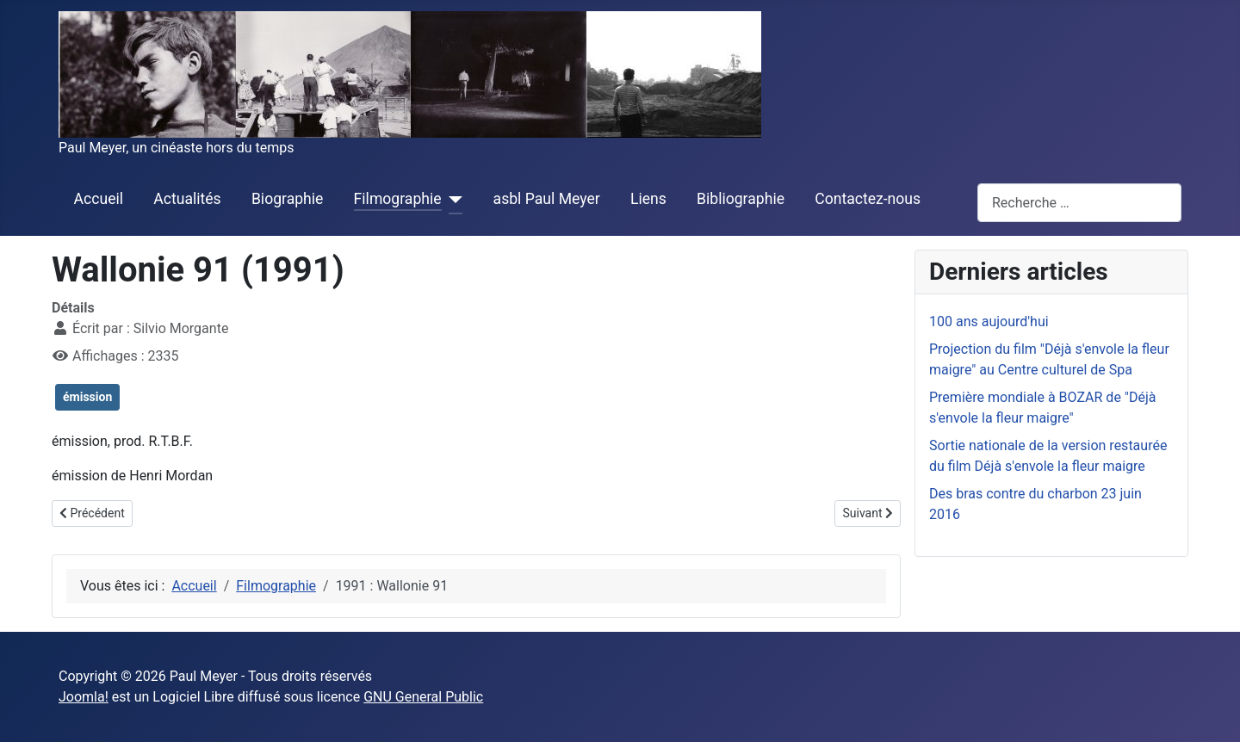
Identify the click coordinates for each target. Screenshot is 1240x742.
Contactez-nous (868, 198)
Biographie (287, 198)
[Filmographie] (452, 199)
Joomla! (83, 697)
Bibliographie (740, 198)
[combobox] (1079, 202)
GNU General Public (423, 697)
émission (87, 397)
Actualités (186, 198)
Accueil (98, 198)
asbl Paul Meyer (546, 198)
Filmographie (398, 198)
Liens (648, 198)
